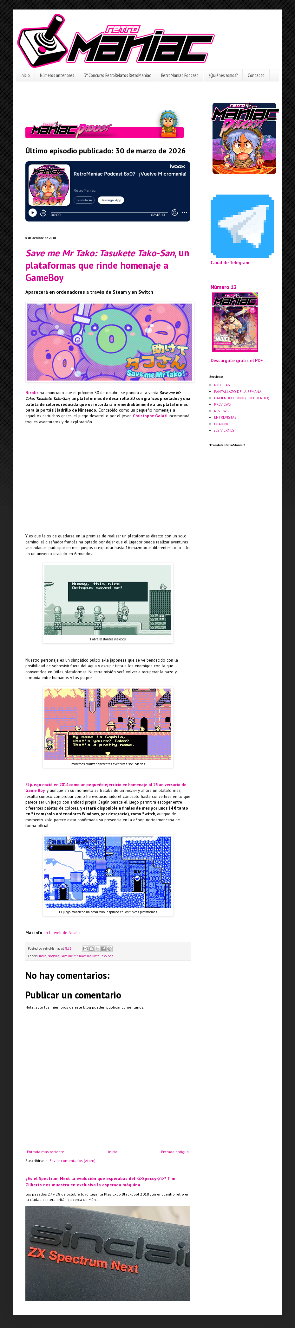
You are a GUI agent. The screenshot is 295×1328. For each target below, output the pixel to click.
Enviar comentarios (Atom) (72, 1160)
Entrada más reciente (45, 1151)
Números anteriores (57, 75)
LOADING (221, 423)
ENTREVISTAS (225, 417)
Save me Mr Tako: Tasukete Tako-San (87, 956)
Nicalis (31, 392)
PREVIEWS (222, 404)
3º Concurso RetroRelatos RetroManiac (117, 75)
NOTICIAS (222, 384)
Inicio (25, 75)
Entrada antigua (175, 1151)
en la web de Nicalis (62, 932)
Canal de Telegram (230, 263)
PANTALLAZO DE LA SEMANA (237, 391)
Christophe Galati (150, 416)
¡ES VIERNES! (225, 430)
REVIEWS (221, 410)
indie (42, 956)
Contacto (256, 75)
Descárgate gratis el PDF (237, 360)
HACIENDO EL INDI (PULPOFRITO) (241, 397)
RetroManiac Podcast (179, 75)
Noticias (53, 956)
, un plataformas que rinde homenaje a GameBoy (107, 265)
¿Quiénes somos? (223, 75)
